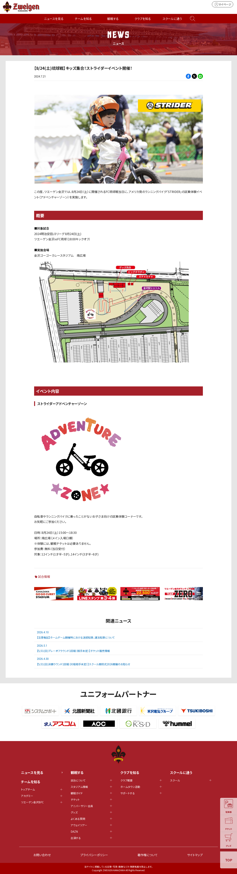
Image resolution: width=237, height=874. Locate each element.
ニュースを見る (53, 18)
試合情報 (44, 576)
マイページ (222, 4)
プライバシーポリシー (94, 855)
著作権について (147, 855)
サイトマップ (195, 855)
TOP (228, 859)
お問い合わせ (42, 855)
